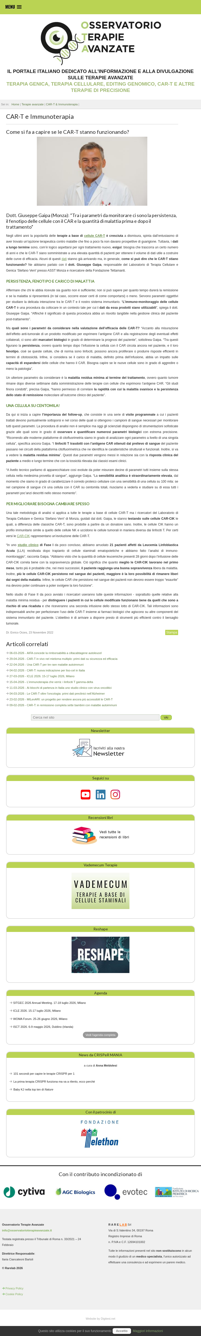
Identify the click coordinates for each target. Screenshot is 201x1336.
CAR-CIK (23, 536)
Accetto (122, 1331)
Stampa (171, 632)
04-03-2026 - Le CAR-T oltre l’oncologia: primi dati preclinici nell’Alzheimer (57, 693)
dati (64, 259)
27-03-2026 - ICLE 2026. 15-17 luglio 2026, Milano (41, 676)
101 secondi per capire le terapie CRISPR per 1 (43, 1073)
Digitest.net (108, 1318)
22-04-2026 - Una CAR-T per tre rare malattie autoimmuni (46, 664)
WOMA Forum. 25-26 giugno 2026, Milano (40, 1018)
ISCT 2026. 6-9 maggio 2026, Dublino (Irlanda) (43, 1026)
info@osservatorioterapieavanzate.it (27, 1230)
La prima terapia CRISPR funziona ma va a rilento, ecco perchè (54, 1081)
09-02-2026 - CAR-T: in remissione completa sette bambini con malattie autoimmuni (63, 705)
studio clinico (28, 545)
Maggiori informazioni (148, 1331)
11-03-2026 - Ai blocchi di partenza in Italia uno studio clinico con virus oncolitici (60, 687)
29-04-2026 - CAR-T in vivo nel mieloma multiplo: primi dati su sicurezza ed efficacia (63, 658)
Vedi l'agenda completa (100, 1035)
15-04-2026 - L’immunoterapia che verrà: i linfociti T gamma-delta (51, 682)
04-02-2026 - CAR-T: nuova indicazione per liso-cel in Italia (47, 670)
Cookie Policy (14, 1294)
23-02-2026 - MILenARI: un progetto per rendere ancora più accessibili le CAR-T (61, 699)
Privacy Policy (14, 1288)
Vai (166, 717)
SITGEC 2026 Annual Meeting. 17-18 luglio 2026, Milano (49, 1002)
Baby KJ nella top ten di (33, 1089)
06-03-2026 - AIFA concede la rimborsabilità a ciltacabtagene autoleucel (55, 653)
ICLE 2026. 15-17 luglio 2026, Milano (37, 1010)
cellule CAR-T (94, 236)
